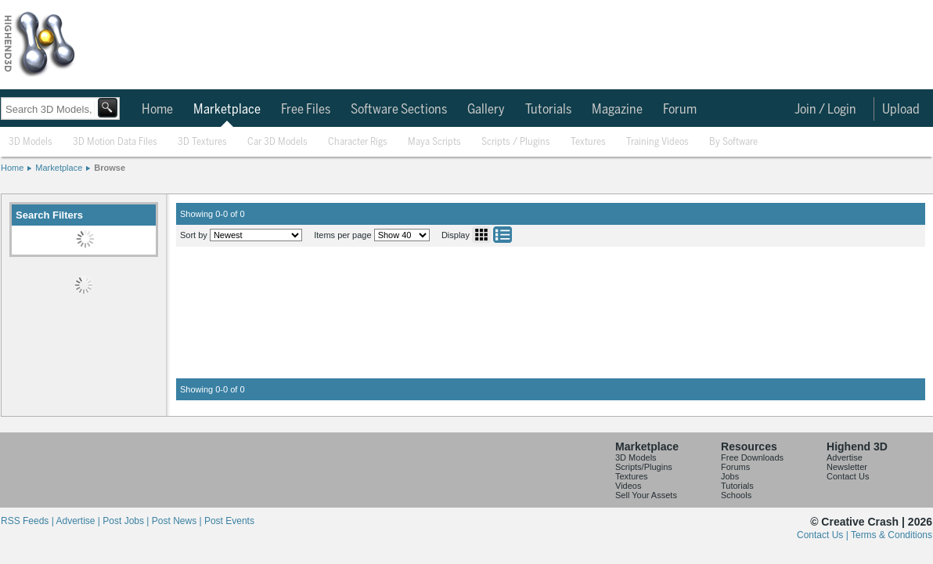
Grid (481, 234)
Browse (109, 167)
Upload (901, 109)
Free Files (305, 109)
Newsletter (847, 467)
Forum (680, 109)
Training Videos (657, 142)
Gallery (486, 109)
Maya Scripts (434, 142)
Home (157, 109)
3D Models (30, 142)
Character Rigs (357, 142)
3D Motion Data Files (115, 142)
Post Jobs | (127, 520)
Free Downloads (752, 457)
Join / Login (825, 109)
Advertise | (79, 520)
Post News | (178, 520)
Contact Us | (824, 535)
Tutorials (548, 109)
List (502, 234)
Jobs (730, 476)
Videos (628, 485)
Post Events (229, 520)
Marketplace (227, 109)
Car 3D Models (277, 142)
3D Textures (202, 142)
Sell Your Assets (646, 495)
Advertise (845, 457)
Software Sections (399, 109)
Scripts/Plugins (643, 467)
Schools (736, 495)
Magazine (617, 109)
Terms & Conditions (891, 535)
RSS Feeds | (28, 520)
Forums (735, 467)
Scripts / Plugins (515, 142)
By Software (733, 142)
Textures (588, 142)
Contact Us (848, 476)
